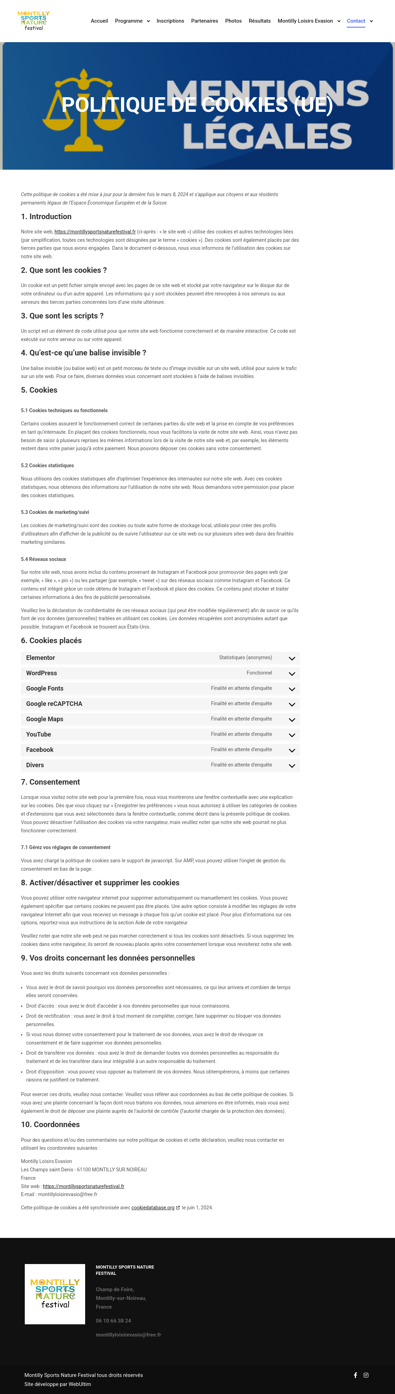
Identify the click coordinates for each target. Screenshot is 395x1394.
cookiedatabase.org (153, 1207)
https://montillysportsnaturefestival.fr (95, 231)
